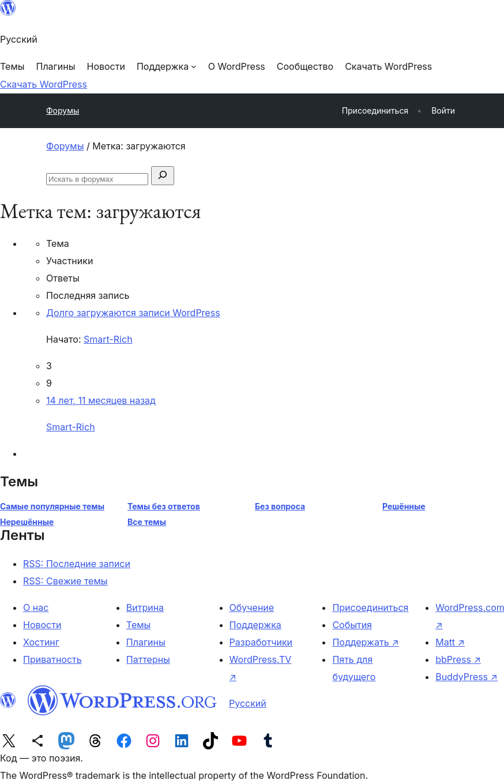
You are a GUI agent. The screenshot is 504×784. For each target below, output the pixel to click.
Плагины (146, 642)
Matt (450, 642)
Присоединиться (370, 607)
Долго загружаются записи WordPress (133, 312)
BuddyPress (466, 676)
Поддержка (255, 625)
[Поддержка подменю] (167, 66)
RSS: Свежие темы (65, 581)
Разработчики (261, 642)
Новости (42, 625)
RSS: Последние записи (76, 563)
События (352, 625)
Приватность (52, 659)
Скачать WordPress (43, 84)
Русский (247, 703)
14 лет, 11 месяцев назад (101, 400)
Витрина (145, 607)
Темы (138, 625)
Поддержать (365, 642)
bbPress (458, 659)
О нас (35, 607)
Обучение (252, 607)
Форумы (62, 110)
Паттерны (148, 659)
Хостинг (41, 642)
